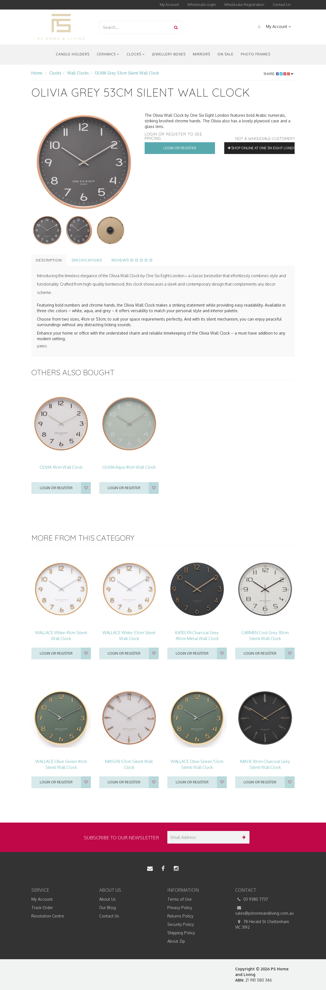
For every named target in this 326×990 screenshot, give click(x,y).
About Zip (176, 941)
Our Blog (107, 907)
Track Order (42, 907)
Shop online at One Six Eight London (261, 148)
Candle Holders (72, 54)
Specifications (86, 260)
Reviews (132, 260)
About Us (107, 899)
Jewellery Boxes (169, 54)
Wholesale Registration (244, 4)
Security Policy (180, 924)
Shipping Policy (181, 932)
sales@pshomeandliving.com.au (264, 910)
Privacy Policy (179, 907)
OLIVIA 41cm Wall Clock (61, 467)
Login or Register (179, 148)
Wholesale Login (201, 4)
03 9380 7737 (251, 899)
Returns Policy (180, 916)
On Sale (225, 54)
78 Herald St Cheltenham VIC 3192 (262, 924)
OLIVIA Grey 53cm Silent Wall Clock (127, 73)
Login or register (56, 488)
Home (36, 73)
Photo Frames (255, 54)
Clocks (136, 54)
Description (49, 260)
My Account (169, 4)
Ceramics (108, 54)
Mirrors (201, 54)
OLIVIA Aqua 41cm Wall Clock (129, 467)
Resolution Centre (47, 916)
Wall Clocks (78, 73)
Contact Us (282, 4)
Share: (278, 74)
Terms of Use (179, 899)
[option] (83, 162)
